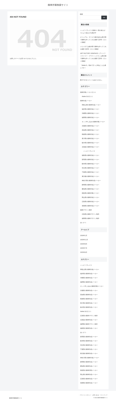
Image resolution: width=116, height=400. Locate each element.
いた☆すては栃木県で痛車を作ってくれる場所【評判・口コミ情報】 (93, 48)
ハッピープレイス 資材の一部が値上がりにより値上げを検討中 (92, 32)
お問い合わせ (95, 395)
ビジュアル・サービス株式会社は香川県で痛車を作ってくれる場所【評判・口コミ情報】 (93, 39)
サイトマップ (103, 395)
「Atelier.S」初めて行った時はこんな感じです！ (93, 67)
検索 (81, 14)
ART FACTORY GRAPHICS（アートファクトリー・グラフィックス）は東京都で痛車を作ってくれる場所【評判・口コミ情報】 (93, 57)
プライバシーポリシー (84, 395)
